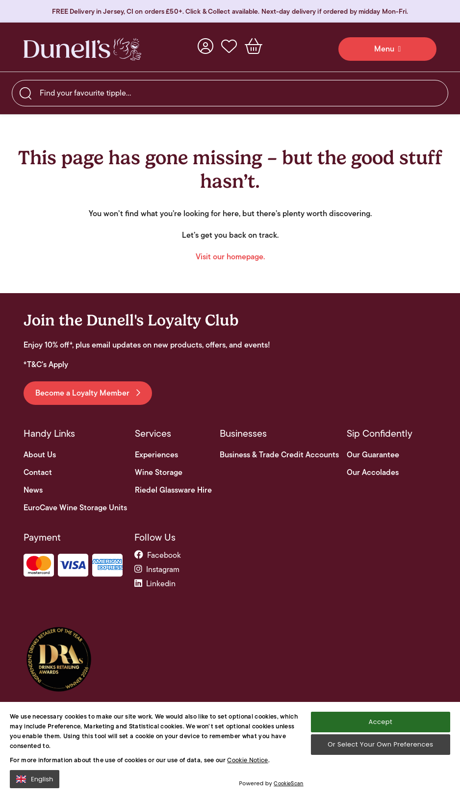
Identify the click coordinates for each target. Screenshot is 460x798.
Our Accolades (373, 472)
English (34, 783)
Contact (38, 472)
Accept (380, 725)
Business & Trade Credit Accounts (279, 455)
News (33, 490)
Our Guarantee (373, 455)
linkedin (155, 583)
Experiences (156, 455)
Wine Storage (158, 472)
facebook (157, 555)
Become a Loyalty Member (87, 393)
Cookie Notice (247, 764)
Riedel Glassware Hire (173, 490)
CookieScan (288, 788)
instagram (156, 569)
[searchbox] (230, 93)
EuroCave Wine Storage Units (75, 508)
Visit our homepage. (230, 256)
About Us (40, 455)
